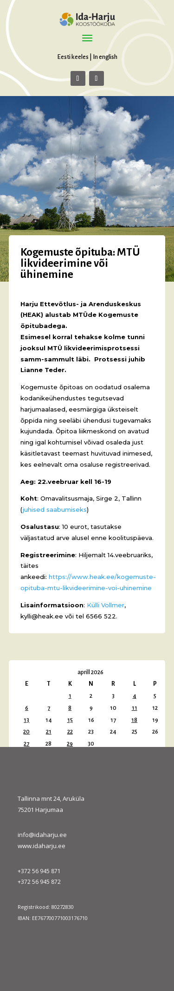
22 (70, 731)
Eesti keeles (73, 56)
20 (26, 731)
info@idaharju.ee (42, 834)
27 (26, 743)
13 (26, 720)
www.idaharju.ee (41, 846)
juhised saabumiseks (55, 509)
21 (49, 731)
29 (70, 743)
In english (105, 56)
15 (70, 720)
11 (134, 708)
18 (134, 720)
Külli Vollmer (105, 605)
